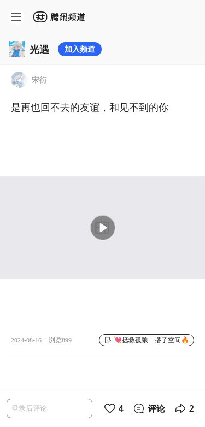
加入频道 (80, 49)
